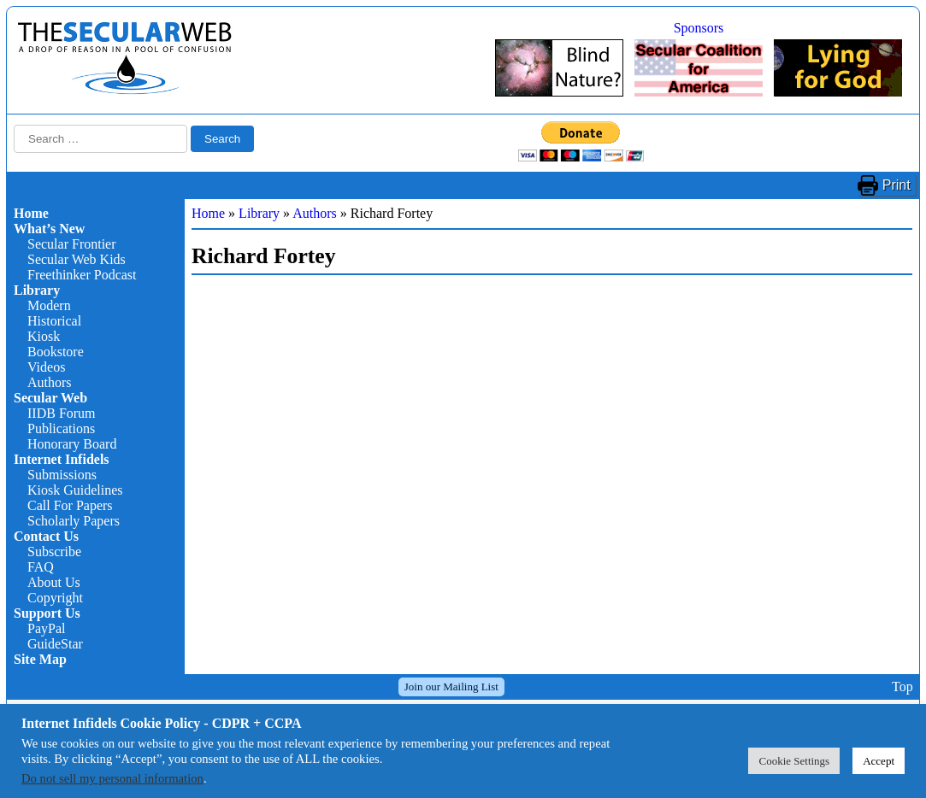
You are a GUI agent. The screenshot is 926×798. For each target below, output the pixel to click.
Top (902, 686)
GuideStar (55, 644)
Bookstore (55, 351)
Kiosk (43, 336)
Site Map (40, 659)
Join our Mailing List (451, 686)
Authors (49, 382)
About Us (53, 582)
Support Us (47, 613)
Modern (49, 305)
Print (896, 185)
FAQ (40, 567)
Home (31, 213)
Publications (61, 428)
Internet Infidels (61, 459)
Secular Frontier (71, 244)
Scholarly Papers (73, 520)
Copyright (55, 597)
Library (37, 290)
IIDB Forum (61, 413)
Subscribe (54, 551)
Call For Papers (70, 505)
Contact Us (46, 536)
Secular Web (50, 397)
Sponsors (699, 28)
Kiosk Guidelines (75, 490)
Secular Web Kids (76, 259)
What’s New (49, 228)
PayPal (46, 628)
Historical (54, 321)
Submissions (62, 474)
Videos (46, 367)
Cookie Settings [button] (793, 760)
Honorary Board (71, 444)
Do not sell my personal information (112, 778)
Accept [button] (878, 760)
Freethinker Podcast (82, 274)
